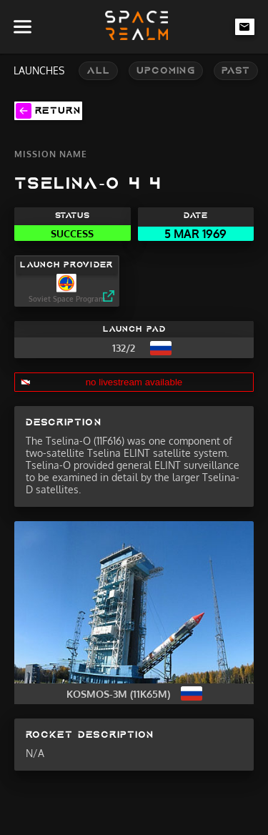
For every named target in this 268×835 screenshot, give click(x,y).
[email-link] (245, 26)
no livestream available (134, 382)
